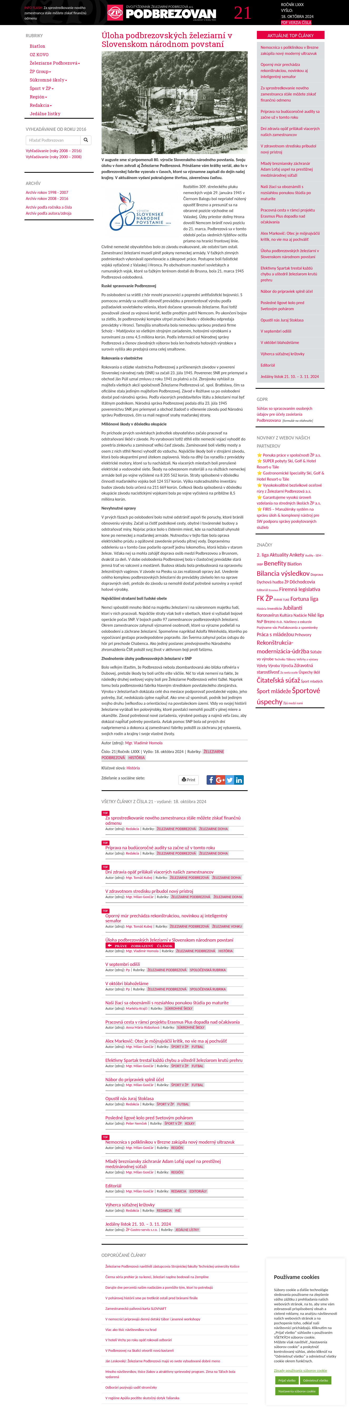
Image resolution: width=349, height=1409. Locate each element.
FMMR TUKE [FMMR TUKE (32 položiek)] (282, 600)
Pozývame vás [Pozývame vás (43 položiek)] (267, 627)
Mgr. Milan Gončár (140, 897)
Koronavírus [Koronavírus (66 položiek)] (268, 615)
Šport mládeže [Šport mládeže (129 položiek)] (274, 691)
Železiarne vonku (227, 926)
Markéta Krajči (136, 1008)
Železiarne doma (213, 829)
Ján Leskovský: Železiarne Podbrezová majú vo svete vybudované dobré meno (163, 1361)
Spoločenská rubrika (208, 970)
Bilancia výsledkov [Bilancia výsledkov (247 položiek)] (283, 573)
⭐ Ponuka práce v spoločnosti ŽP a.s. (289, 455)
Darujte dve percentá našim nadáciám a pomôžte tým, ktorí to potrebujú (159, 1287)
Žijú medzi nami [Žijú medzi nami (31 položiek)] (293, 703)
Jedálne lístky (45, 113)
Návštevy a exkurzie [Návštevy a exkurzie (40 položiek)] (298, 622)
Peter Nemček (136, 1123)
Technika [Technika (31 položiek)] (280, 659)
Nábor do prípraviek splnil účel (287, 291)
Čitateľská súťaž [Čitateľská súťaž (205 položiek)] (278, 680)
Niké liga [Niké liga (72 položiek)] (316, 615)
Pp (128, 970)
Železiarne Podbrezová (55, 63)
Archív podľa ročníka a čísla (49, 207)
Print (188, 779)
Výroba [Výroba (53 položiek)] (274, 665)
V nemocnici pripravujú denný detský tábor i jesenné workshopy (153, 1319)
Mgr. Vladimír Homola (144, 742)
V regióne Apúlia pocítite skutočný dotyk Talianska (143, 1398)
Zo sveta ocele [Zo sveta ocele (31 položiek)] (289, 672)
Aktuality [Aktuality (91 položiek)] (279, 555)
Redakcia (41, 105)
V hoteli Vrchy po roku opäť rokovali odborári (139, 1340)
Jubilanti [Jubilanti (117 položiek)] (292, 607)
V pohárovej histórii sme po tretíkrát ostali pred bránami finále (152, 1298)
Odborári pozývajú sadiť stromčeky (131, 1387)
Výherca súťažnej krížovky (283, 353)
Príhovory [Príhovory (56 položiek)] (303, 634)
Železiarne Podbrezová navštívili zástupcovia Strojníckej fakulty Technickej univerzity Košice (173, 1266)
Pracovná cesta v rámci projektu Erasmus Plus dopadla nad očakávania (288, 216)
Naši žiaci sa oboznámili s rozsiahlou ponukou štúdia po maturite (286, 192)
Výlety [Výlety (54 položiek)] (262, 665)
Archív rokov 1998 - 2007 (47, 192)
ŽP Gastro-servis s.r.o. (142, 1230)
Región (38, 96)
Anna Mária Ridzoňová (142, 1027)
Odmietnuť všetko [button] (315, 1380)
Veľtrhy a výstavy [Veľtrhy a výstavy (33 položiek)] (307, 659)
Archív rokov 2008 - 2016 (47, 198)
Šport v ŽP (42, 88)
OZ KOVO (39, 54)
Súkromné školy (48, 80)
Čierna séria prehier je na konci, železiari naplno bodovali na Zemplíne (157, 1277)
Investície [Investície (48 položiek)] (274, 608)
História (136, 757)
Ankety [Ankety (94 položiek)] (297, 555)
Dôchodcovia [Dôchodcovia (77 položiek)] (302, 582)
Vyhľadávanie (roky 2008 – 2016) (54, 150)
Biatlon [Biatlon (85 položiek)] (294, 564)
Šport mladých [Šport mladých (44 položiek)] (312, 681)
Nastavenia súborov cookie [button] (297, 1391)
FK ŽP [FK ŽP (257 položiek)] (265, 598)
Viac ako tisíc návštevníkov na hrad (131, 1329)
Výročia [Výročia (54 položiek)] (287, 665)
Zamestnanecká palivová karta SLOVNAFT (136, 1308)
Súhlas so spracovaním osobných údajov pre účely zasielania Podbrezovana (284, 414)
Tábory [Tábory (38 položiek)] (291, 659)
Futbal (197, 1046)
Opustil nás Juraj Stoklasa (282, 320)
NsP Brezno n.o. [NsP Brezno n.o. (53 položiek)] (270, 621)
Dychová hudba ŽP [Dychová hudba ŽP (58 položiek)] (273, 581)
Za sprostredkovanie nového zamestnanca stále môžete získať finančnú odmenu (288, 94)
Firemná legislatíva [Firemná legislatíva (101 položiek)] (299, 589)
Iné (177, 1210)
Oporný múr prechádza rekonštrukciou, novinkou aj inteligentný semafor (284, 70)
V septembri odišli (276, 331)
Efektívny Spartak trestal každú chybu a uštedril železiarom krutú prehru (289, 274)
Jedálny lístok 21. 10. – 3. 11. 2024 (290, 376)
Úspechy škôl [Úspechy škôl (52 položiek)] (309, 672)
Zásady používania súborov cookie (300, 1370)
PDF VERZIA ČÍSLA (296, 22)
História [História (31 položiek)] (261, 609)
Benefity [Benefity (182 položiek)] (275, 563)
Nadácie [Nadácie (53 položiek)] (300, 615)
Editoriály (198, 1191)
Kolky (190, 1123)
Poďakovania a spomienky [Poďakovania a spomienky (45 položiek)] (298, 627)
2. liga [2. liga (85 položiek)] (263, 555)
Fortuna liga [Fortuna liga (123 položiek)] (304, 598)
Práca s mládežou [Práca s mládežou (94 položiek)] (275, 634)
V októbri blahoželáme (280, 342)
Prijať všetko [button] (287, 1380)
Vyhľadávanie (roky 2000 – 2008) (54, 156)
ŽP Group (40, 71)
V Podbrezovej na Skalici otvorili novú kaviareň (140, 1350)
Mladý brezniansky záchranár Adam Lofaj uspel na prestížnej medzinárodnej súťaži (287, 169)
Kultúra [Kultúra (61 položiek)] (286, 615)
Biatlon (37, 46)
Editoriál (268, 365)
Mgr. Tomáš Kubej (139, 877)
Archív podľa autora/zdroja (48, 213)
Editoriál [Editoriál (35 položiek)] (262, 590)
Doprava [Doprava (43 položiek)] (317, 574)
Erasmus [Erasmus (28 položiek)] (273, 590)
